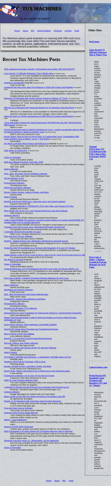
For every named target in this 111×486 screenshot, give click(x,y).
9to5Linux (94, 41)
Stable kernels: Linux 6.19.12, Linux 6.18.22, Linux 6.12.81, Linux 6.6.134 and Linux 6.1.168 (44, 255)
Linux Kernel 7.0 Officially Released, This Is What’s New (98, 52)
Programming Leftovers (14, 183)
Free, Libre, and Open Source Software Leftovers (25, 174)
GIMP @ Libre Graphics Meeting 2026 (21, 380)
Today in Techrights (12, 157)
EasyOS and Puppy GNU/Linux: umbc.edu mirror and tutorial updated (34, 201)
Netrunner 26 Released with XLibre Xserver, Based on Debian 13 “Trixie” (36, 98)
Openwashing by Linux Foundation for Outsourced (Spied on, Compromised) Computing (43, 313)
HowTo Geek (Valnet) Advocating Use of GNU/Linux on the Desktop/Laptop (37, 371)
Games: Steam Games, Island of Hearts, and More (26, 192)
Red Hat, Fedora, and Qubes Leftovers (21, 343)
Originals (57, 31)
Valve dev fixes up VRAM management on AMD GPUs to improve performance (38, 116)
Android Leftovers (12, 215)
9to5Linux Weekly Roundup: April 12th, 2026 (23, 162)
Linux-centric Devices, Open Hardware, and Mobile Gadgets (30, 324)
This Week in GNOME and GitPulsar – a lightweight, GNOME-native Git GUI (37, 357)
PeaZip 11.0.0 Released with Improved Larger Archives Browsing (32, 401)
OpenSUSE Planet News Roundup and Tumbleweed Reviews (31, 329)
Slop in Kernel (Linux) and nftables (19, 334)
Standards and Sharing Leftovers (18, 290)
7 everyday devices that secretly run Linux (22, 232)
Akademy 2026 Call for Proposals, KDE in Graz (25, 362)
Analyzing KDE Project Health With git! (21, 413)
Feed (76, 31)
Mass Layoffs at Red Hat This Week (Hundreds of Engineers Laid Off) (34, 396)
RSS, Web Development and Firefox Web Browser (26, 294)
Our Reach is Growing (14, 259)
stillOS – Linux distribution (15, 420)
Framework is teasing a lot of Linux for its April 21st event (29, 375)
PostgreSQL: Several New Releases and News (24, 299)
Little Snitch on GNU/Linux (15, 150)
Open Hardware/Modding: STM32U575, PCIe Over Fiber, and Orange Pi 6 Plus (39, 206)
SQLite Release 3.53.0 (14, 178)
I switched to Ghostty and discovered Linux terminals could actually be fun (36, 387)
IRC (32, 31)
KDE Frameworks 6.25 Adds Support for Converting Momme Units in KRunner (38, 431)
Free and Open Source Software (18, 236)
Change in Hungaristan (14, 83)
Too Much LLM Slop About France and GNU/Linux (26, 143)
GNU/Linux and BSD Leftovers (17, 187)
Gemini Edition (44, 31)
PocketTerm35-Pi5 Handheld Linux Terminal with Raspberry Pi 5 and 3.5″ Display (98, 380)
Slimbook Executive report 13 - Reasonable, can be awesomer (31, 440)
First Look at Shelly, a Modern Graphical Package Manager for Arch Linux (98, 262)
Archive (67, 31)
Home (17, 31)
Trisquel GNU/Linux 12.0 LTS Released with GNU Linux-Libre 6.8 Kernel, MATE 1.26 (97, 152)
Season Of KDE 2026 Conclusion (18, 427)
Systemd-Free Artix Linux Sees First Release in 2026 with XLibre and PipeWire (38, 87)
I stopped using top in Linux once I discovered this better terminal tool (34, 227)
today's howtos (10, 197)
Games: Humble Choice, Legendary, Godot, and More (27, 366)
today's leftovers (11, 169)
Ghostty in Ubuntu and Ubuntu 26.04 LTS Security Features (30, 348)
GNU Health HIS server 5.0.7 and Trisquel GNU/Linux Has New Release (36, 211)
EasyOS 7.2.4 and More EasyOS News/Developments (28, 338)
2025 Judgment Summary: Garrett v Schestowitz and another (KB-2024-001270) (39, 69)
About (25, 31)
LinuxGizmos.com (98, 367)
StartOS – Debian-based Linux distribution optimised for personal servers (36, 241)
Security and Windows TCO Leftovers (20, 308)
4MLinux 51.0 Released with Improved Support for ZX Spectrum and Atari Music (39, 107)
